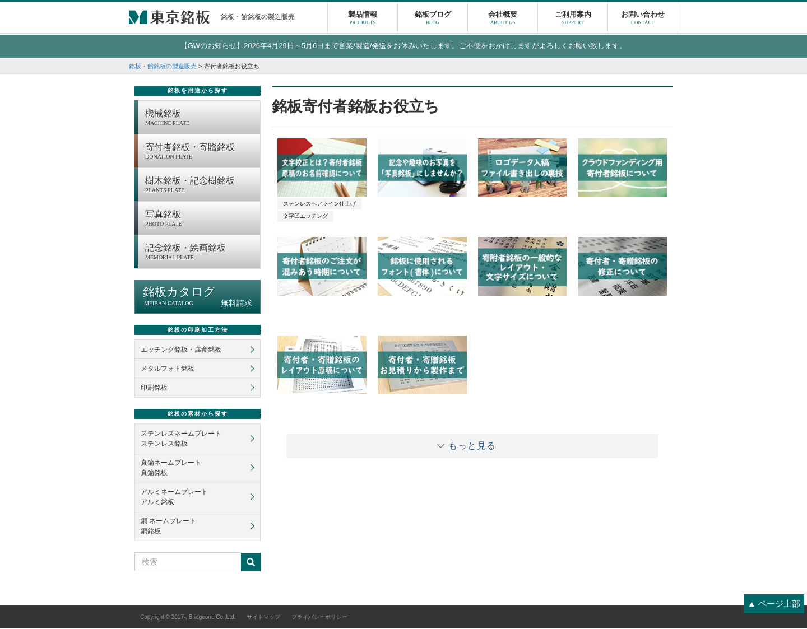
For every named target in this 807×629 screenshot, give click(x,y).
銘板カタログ (197, 297)
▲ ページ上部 (774, 603)
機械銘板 (199, 118)
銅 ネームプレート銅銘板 (168, 526)
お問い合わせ (643, 20)
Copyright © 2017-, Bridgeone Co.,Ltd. (187, 617)
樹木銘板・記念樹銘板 (199, 185)
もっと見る (472, 446)
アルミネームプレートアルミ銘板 (174, 497)
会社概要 (502, 20)
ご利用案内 (572, 20)
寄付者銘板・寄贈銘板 (199, 152)
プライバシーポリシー (319, 617)
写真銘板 (199, 219)
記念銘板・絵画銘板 (199, 253)
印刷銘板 (154, 388)
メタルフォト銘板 (167, 369)
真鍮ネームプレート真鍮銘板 (171, 468)
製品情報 (362, 20)
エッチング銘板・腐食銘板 (181, 350)
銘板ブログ (432, 20)
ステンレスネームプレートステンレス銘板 (181, 439)
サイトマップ (263, 617)
